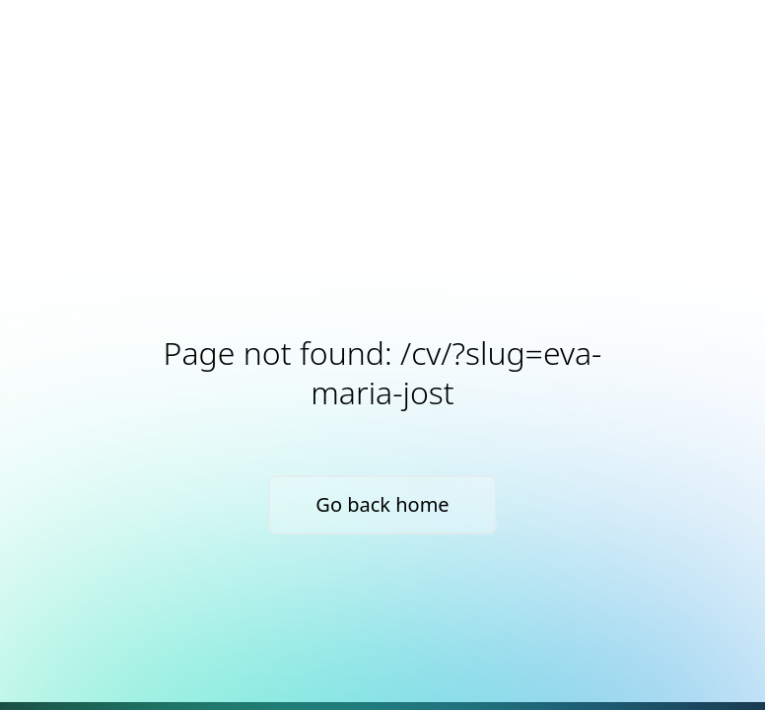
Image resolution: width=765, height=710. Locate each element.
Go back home (382, 504)
